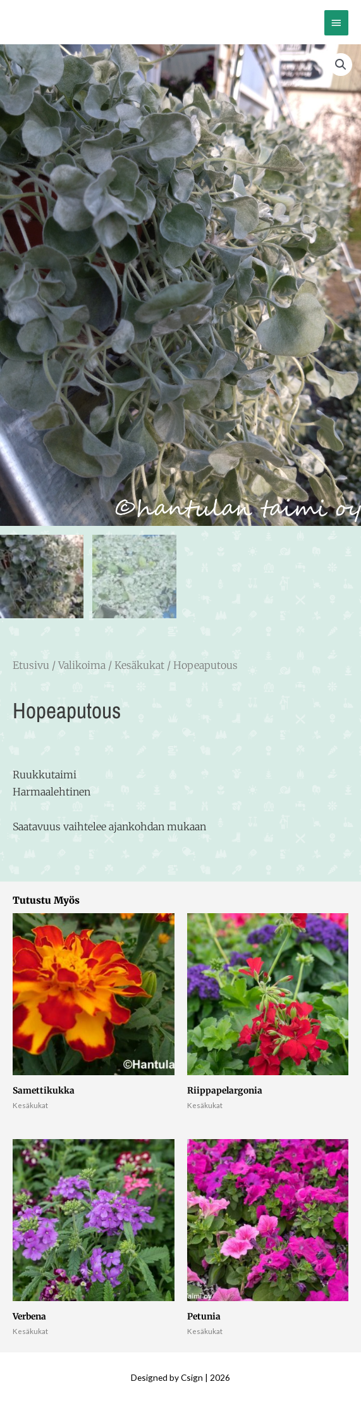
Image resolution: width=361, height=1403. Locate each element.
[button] (340, 64)
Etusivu (31, 665)
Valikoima (82, 665)
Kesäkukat (139, 665)
